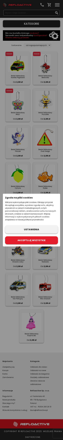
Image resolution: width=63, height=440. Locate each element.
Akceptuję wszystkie (31, 240)
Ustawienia (31, 229)
